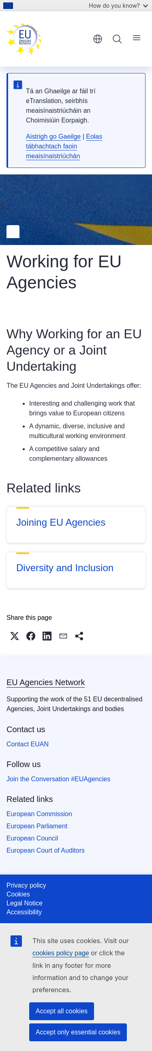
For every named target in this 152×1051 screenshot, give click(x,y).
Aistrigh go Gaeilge (53, 136)
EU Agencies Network (45, 682)
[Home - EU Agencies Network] (46, 39)
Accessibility (24, 912)
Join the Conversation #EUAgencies (58, 779)
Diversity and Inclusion (64, 567)
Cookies (18, 894)
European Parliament (36, 826)
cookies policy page (60, 953)
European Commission (39, 813)
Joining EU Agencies (60, 522)
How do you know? (118, 5)
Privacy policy (26, 885)
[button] (14, 636)
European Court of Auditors (45, 850)
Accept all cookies (62, 1011)
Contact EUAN (27, 744)
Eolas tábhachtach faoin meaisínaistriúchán (64, 146)
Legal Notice (24, 903)
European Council (32, 838)
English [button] (98, 39)
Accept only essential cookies (78, 1032)
